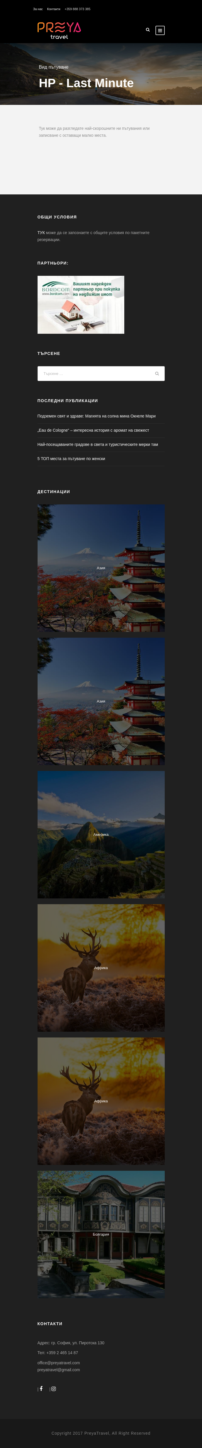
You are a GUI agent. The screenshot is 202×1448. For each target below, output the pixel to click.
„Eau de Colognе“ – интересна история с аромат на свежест (93, 430)
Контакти (53, 9)
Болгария (101, 1234)
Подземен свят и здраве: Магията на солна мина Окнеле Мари (97, 416)
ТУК (41, 232)
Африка (101, 968)
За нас (38, 9)
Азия (101, 568)
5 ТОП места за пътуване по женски (71, 458)
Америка (101, 834)
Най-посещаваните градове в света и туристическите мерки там (98, 444)
